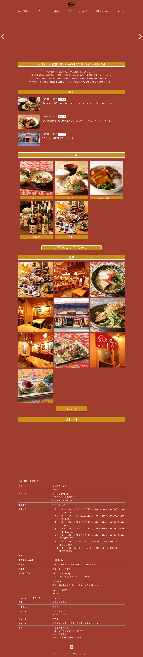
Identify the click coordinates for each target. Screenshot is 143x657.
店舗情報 (83, 11)
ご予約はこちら (101, 11)
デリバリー (120, 11)
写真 (69, 11)
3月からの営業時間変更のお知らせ (57, 138)
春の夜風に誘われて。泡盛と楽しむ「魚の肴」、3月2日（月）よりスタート (76, 120)
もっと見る (71, 408)
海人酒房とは (24, 11)
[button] (2, 36)
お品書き (56, 11)
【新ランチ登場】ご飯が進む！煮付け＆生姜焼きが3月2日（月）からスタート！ (78, 103)
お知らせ (41, 11)
